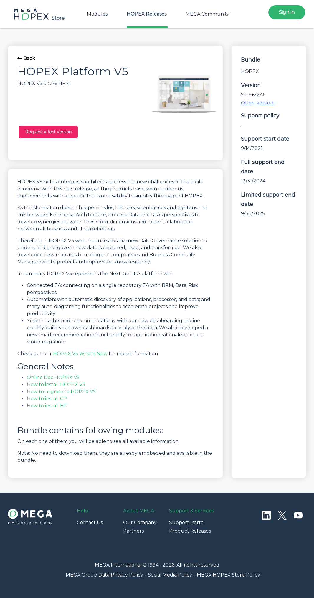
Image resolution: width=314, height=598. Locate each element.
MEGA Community (207, 14)
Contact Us (90, 522)
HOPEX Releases (146, 14)
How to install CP (47, 398)
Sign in (287, 12)
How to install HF (47, 405)
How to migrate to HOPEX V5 (61, 391)
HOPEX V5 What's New (80, 353)
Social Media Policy (170, 575)
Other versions (258, 103)
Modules (97, 14)
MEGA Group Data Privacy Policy (104, 575)
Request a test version (48, 131)
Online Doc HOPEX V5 (53, 377)
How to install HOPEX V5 (56, 384)
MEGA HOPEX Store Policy (228, 575)
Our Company (140, 522)
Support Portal (187, 522)
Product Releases (190, 531)
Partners (133, 531)
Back (26, 58)
